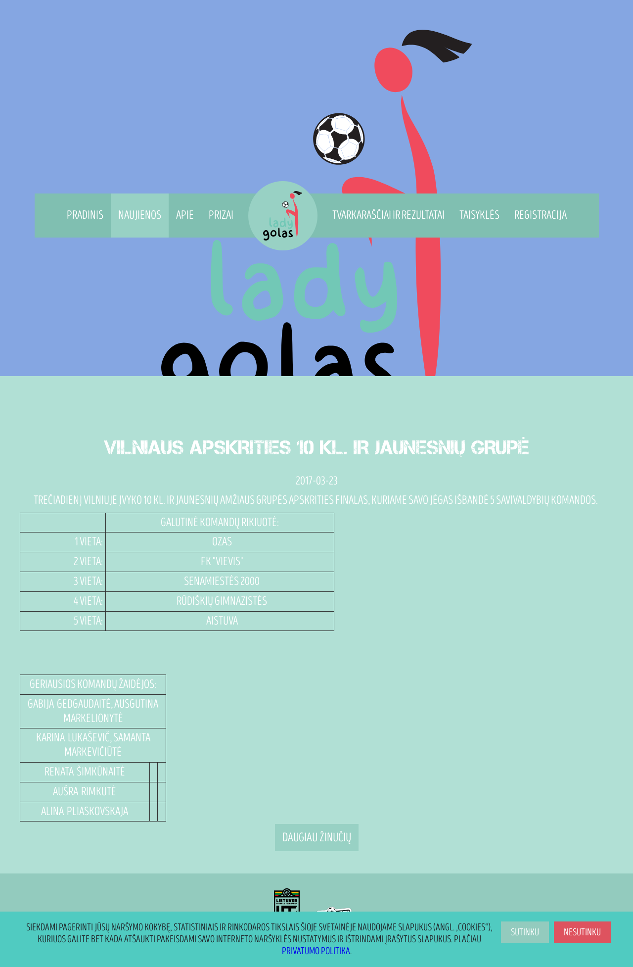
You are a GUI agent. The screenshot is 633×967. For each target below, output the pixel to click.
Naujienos (139, 215)
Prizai (221, 215)
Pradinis (85, 215)
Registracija (540, 215)
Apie (185, 215)
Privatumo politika (316, 951)
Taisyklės (479, 215)
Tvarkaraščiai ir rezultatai (388, 215)
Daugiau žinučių (316, 837)
